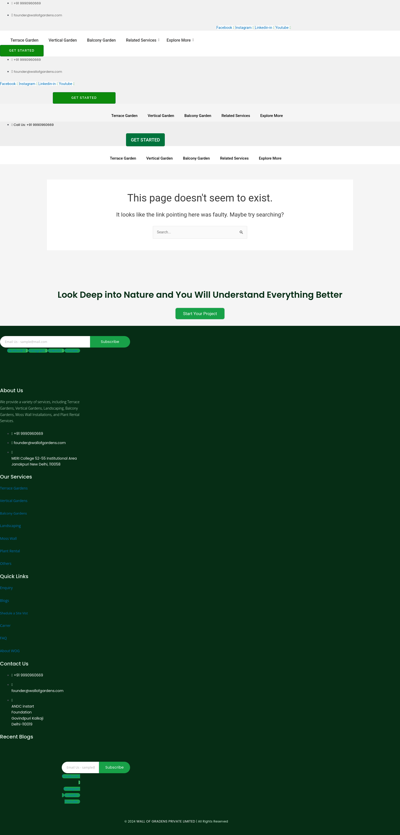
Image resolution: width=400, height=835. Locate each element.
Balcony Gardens (14, 505)
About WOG (10, 643)
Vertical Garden (63, 40)
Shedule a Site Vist (15, 605)
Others (5, 556)
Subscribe (110, 334)
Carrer (5, 618)
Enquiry (6, 580)
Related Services (142, 40)
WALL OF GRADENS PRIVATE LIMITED (135, 821)
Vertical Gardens (13, 493)
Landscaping (10, 518)
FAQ (3, 630)
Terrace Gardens (14, 480)
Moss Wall (8, 530)
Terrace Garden (24, 40)
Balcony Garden (101, 40)
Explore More (180, 40)
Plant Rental (10, 543)
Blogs (4, 592)
